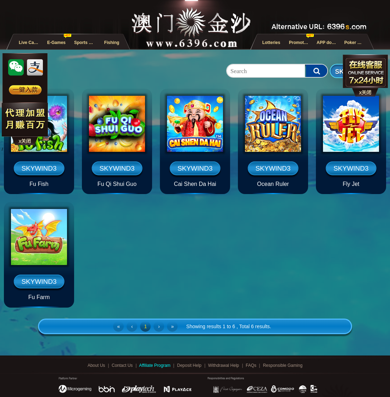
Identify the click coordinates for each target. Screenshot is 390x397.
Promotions (300, 42)
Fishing (111, 42)
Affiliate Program (155, 365)
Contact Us (123, 365)
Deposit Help (190, 365)
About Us (97, 365)
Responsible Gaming (282, 365)
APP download (328, 42)
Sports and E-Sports (86, 42)
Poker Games (356, 42)
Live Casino (30, 42)
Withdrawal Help (224, 365)
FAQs (251, 365)
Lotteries (271, 42)
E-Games (56, 42)
